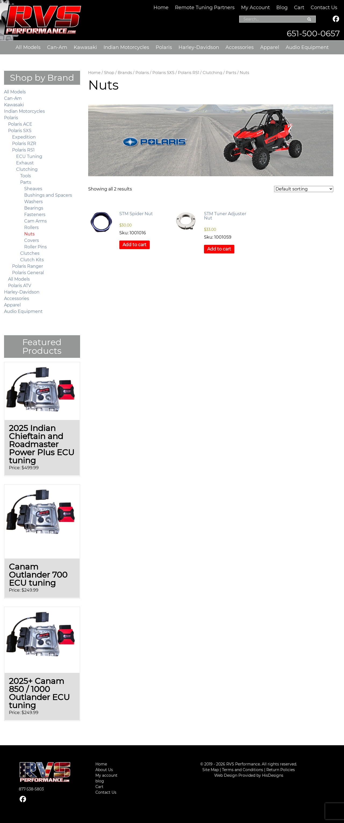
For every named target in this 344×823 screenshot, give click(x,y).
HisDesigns (272, 775)
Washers (33, 201)
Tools (25, 175)
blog (99, 781)
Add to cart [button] (134, 244)
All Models (28, 47)
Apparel (269, 47)
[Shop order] (303, 189)
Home (161, 7)
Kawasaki (85, 47)
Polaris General (28, 272)
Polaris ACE (20, 124)
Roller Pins (35, 246)
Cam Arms (35, 221)
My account (106, 775)
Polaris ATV (19, 285)
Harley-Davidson (198, 47)
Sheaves (33, 188)
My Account (255, 7)
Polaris (164, 47)
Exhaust (25, 162)
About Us (104, 769)
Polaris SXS (163, 72)
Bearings (33, 208)
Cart (299, 7)
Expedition (24, 137)
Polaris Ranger (27, 266)
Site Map (210, 769)
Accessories (239, 47)
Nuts (29, 233)
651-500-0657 (313, 33)
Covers (31, 240)
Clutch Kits (32, 259)
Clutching (212, 72)
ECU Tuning (29, 156)
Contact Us (324, 7)
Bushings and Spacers (48, 195)
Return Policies (280, 769)
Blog (282, 7)
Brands (125, 72)
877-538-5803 (31, 789)
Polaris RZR (24, 143)
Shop (109, 72)
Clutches (30, 253)
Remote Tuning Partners (205, 7)
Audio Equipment (307, 47)
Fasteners (34, 214)
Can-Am (57, 47)
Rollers (31, 227)
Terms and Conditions (242, 769)
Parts (231, 72)
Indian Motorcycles (126, 47)
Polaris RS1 (188, 72)
